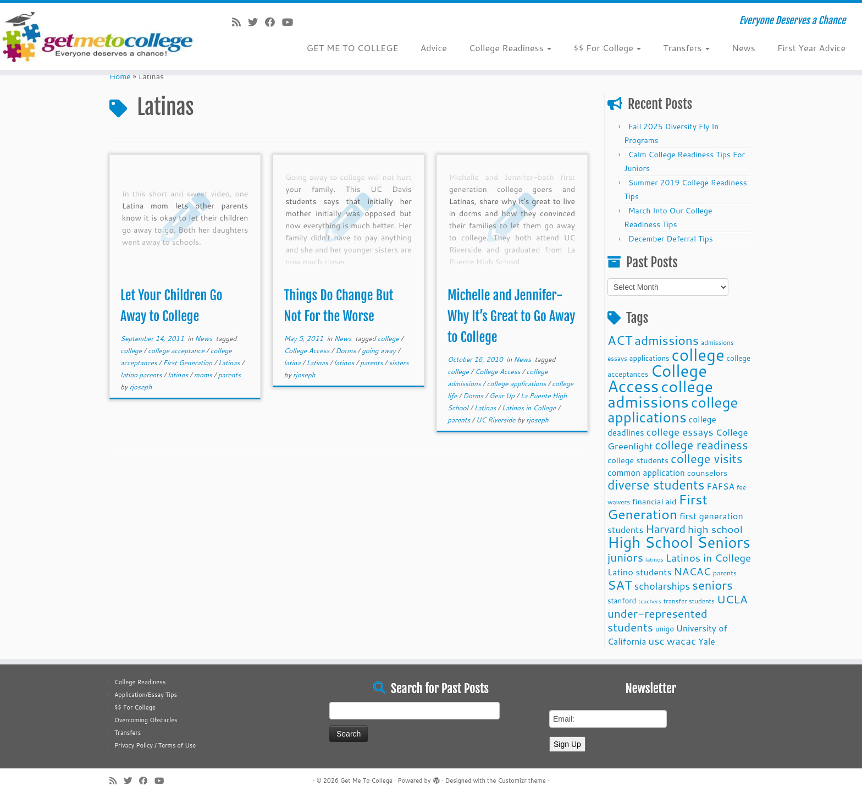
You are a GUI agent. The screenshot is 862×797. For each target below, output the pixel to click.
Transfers (686, 47)
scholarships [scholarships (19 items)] (662, 586)
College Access (307, 350)
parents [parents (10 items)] (725, 573)
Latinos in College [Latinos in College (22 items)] (709, 557)
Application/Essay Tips (145, 694)
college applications (517, 383)
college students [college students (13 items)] (637, 460)
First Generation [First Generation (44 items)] (657, 507)
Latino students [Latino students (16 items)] (639, 571)
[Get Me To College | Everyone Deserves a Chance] (99, 36)
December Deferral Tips (670, 238)
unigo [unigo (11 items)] (664, 628)
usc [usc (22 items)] (656, 640)
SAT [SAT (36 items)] (619, 584)
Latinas (230, 362)
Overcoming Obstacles (146, 720)
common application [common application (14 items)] (646, 472)
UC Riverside (496, 420)
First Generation (188, 362)
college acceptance (177, 350)
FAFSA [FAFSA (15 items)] (720, 486)
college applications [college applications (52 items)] (672, 409)
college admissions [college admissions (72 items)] (660, 394)
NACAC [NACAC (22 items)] (692, 571)
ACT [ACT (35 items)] (619, 340)
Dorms (346, 350)
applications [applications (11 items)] (649, 358)
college (131, 350)
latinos (179, 375)
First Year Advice (811, 47)
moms (204, 375)
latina (293, 362)
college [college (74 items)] (698, 354)
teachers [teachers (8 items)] (649, 601)
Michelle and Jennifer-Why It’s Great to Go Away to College (511, 316)
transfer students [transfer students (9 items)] (689, 601)
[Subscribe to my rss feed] (240, 22)
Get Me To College (366, 780)
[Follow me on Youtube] (291, 22)
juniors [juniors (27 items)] (625, 557)
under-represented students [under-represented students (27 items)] (657, 620)
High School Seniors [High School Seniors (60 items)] (678, 542)
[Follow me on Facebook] (273, 22)
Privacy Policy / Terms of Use (155, 745)
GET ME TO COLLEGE (352, 47)
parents (229, 375)
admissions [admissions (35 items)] (666, 340)
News (743, 47)
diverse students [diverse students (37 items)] (655, 485)
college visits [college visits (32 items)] (707, 458)
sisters (398, 362)
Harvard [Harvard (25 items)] (665, 528)
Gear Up (502, 395)
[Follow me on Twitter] (256, 22)
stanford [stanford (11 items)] (621, 600)
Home (120, 76)
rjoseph (140, 387)
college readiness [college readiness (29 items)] (701, 445)
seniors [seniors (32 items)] (712, 584)
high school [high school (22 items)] (715, 528)
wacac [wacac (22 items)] (682, 640)
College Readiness (510, 47)
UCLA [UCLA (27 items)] (732, 599)
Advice (433, 47)
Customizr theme (521, 780)
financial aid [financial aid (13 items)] (654, 501)
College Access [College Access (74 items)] (657, 378)
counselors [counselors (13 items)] (707, 473)
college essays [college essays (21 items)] (679, 432)
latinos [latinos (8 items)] (654, 559)
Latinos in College (529, 408)
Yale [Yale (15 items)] (706, 641)
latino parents (142, 375)
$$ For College (607, 47)
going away (379, 350)
